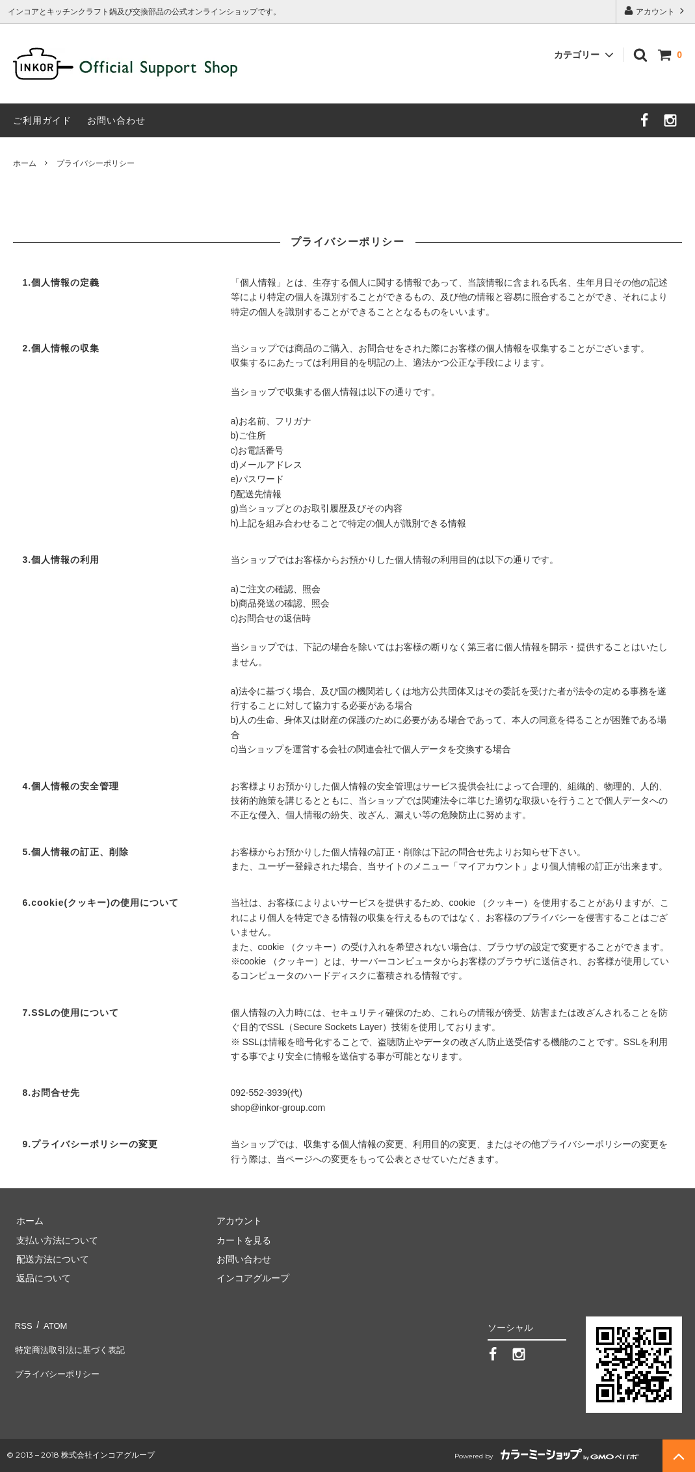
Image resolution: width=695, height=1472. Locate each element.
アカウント (655, 10)
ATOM (51, 1323)
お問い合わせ (116, 120)
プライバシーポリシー (58, 1361)
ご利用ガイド (42, 120)
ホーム (24, 163)
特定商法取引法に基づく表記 (72, 1342)
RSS (22, 1323)
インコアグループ (250, 1278)
